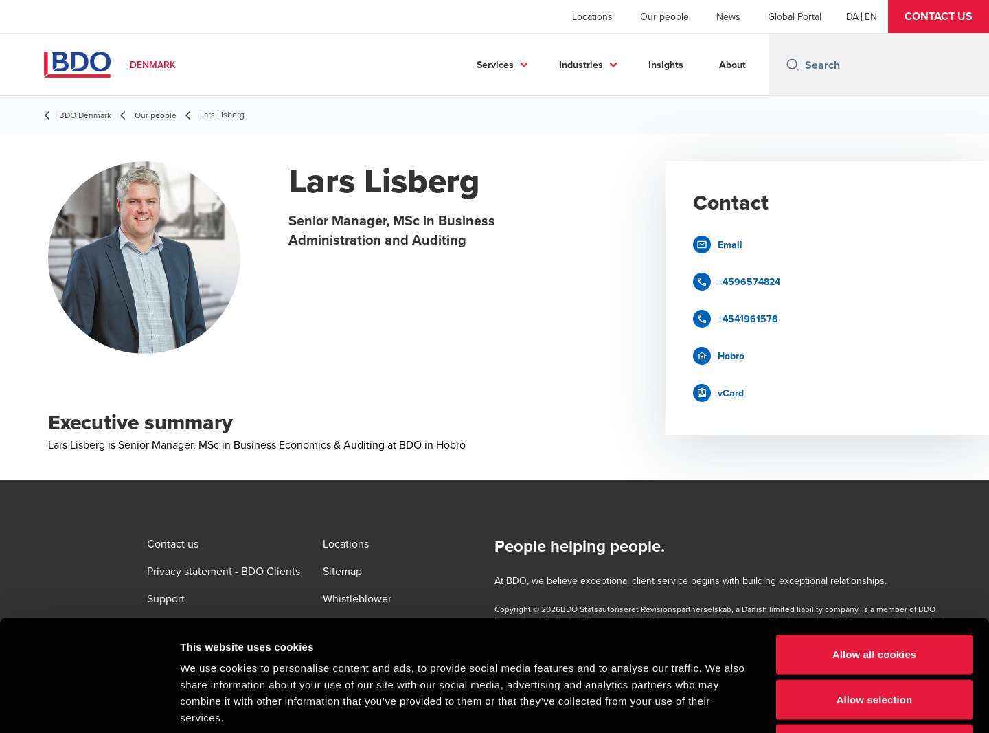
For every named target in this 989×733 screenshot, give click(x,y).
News (728, 16)
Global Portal (794, 16)
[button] (938, 16)
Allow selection (875, 598)
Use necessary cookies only (874, 643)
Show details (721, 706)
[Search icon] (792, 64)
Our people (664, 16)
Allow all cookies (874, 553)
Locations (592, 16)
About (732, 64)
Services (495, 64)
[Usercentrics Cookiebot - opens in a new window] (89, 706)
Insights (665, 64)
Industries (581, 64)
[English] (871, 16)
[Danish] (852, 16)
